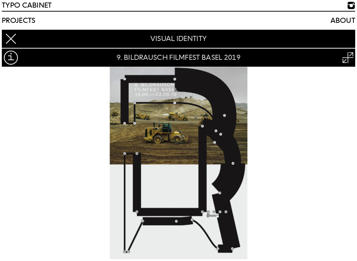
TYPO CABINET (27, 5)
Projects (18, 20)
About (343, 20)
